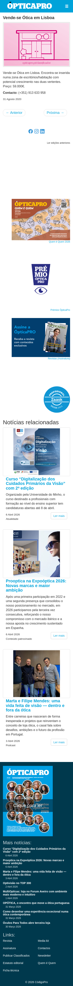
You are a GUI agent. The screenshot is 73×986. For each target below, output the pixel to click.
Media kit (43, 940)
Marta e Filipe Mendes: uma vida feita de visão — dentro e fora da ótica (35, 705)
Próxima (55, 113)
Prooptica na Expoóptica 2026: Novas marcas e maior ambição (36, 586)
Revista (7, 940)
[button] (67, 6)
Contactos (44, 948)
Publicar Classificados (16, 955)
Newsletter (44, 955)
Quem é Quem (47, 963)
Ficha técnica (11, 970)
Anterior (14, 113)
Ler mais (59, 515)
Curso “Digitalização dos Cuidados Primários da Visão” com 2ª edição (35, 484)
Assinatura (9, 948)
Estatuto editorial (13, 963)
